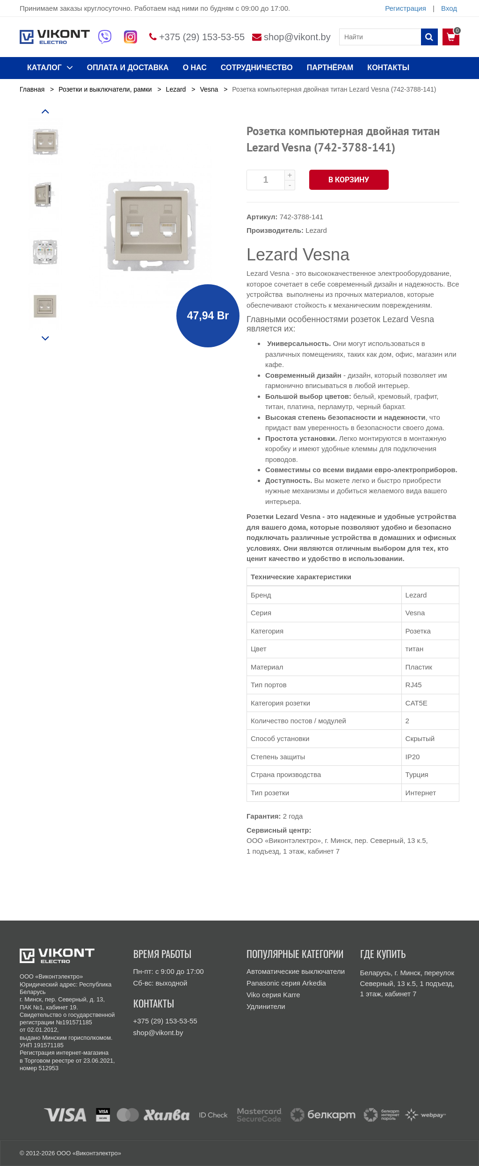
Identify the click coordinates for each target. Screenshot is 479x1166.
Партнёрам (330, 68)
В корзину (349, 179)
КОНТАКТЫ (388, 68)
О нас (195, 68)
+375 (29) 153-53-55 (202, 37)
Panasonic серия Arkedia (286, 983)
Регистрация (405, 8)
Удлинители (266, 1006)
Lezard (316, 230)
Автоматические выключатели (296, 971)
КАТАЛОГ (50, 67)
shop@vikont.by (297, 37)
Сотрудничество (257, 68)
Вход (449, 8)
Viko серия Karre (273, 995)
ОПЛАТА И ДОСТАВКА (128, 68)
